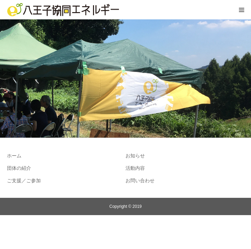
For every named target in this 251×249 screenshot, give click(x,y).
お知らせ (135, 155)
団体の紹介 (19, 168)
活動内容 (135, 168)
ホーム (14, 155)
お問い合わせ (140, 180)
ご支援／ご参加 (24, 180)
